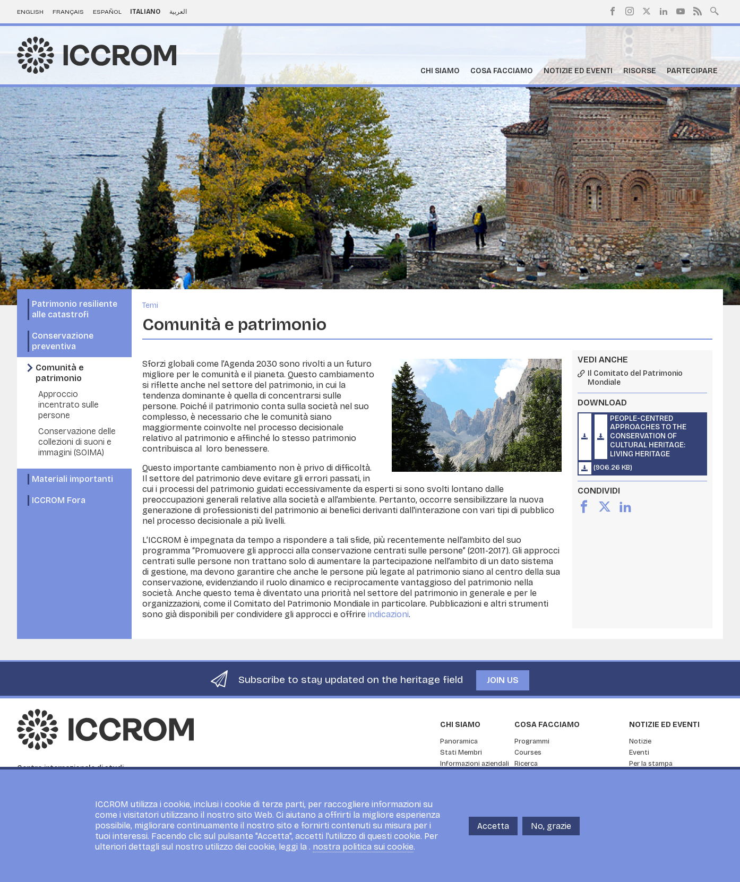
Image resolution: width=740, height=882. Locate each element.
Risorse (639, 70)
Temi (150, 305)
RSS (697, 11)
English (30, 11)
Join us (503, 680)
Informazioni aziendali (474, 763)
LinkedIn (663, 11)
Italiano (145, 11)
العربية (178, 11)
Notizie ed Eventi (578, 70)
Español (107, 11)
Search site (714, 10)
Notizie (640, 741)
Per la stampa (651, 763)
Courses (527, 752)
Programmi (531, 741)
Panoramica (459, 741)
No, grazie (551, 832)
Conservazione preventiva (62, 341)
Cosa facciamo (501, 70)
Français (68, 11)
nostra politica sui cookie (363, 853)
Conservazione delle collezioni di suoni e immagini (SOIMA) (77, 441)
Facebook (612, 11)
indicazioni (388, 614)
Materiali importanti (72, 479)
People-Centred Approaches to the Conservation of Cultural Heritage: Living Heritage (648, 436)
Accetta (493, 832)
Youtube (680, 11)
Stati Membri (461, 752)
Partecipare (692, 70)
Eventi (639, 752)
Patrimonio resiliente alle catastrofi (74, 309)
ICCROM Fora (58, 500)
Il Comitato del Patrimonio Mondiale (635, 378)
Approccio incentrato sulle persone (68, 404)
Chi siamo (440, 70)
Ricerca (526, 763)
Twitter (646, 11)
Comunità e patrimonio (60, 372)
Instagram (629, 11)
